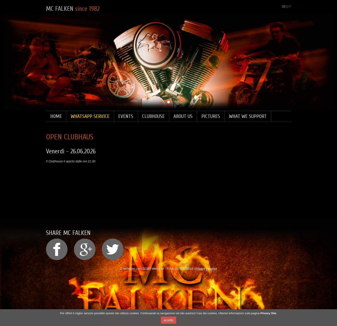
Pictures (210, 116)
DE (284, 6)
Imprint (212, 268)
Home (56, 116)
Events (125, 116)
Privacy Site (268, 313)
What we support (248, 116)
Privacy (200, 268)
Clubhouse (153, 116)
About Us (183, 116)
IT (289, 6)
